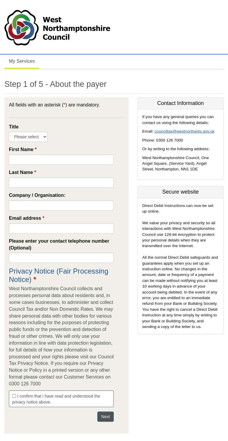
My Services (22, 61)
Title (14, 126)
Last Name (22, 172)
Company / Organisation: (37, 195)
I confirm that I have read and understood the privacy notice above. (56, 399)
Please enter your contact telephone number (59, 244)
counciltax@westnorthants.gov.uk (185, 131)
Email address (26, 218)
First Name (23, 149)
